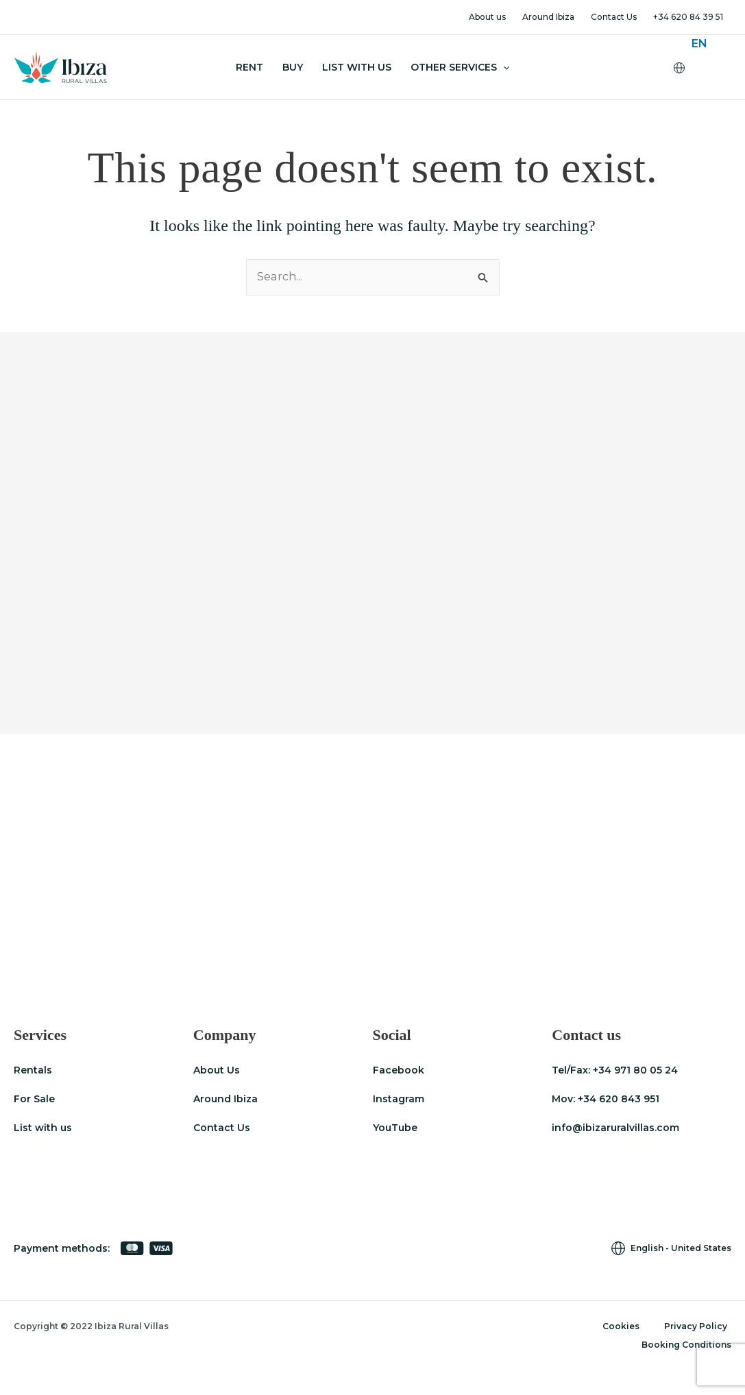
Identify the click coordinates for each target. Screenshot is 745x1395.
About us (487, 17)
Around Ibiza (548, 17)
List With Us (356, 67)
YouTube (395, 1127)
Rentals (33, 1070)
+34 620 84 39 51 (688, 17)
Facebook (398, 1070)
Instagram (398, 1099)
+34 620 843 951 (618, 1099)
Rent (249, 67)
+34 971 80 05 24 (635, 1070)
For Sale (34, 1099)
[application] (503, 67)
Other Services (460, 67)
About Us (216, 1070)
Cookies (620, 1326)
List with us (43, 1127)
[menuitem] (699, 43)
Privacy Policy (695, 1326)
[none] (708, 67)
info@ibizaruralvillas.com (615, 1127)
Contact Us (614, 17)
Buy (292, 67)
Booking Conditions (686, 1344)
